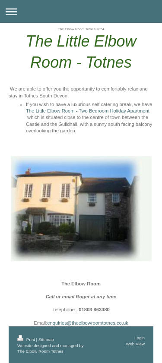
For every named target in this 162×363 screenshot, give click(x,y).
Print (26, 339)
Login (139, 337)
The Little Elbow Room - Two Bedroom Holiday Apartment (87, 110)
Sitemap (46, 339)
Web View (135, 343)
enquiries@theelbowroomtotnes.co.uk (87, 322)
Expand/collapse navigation (81, 11)
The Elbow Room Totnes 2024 (81, 29)
